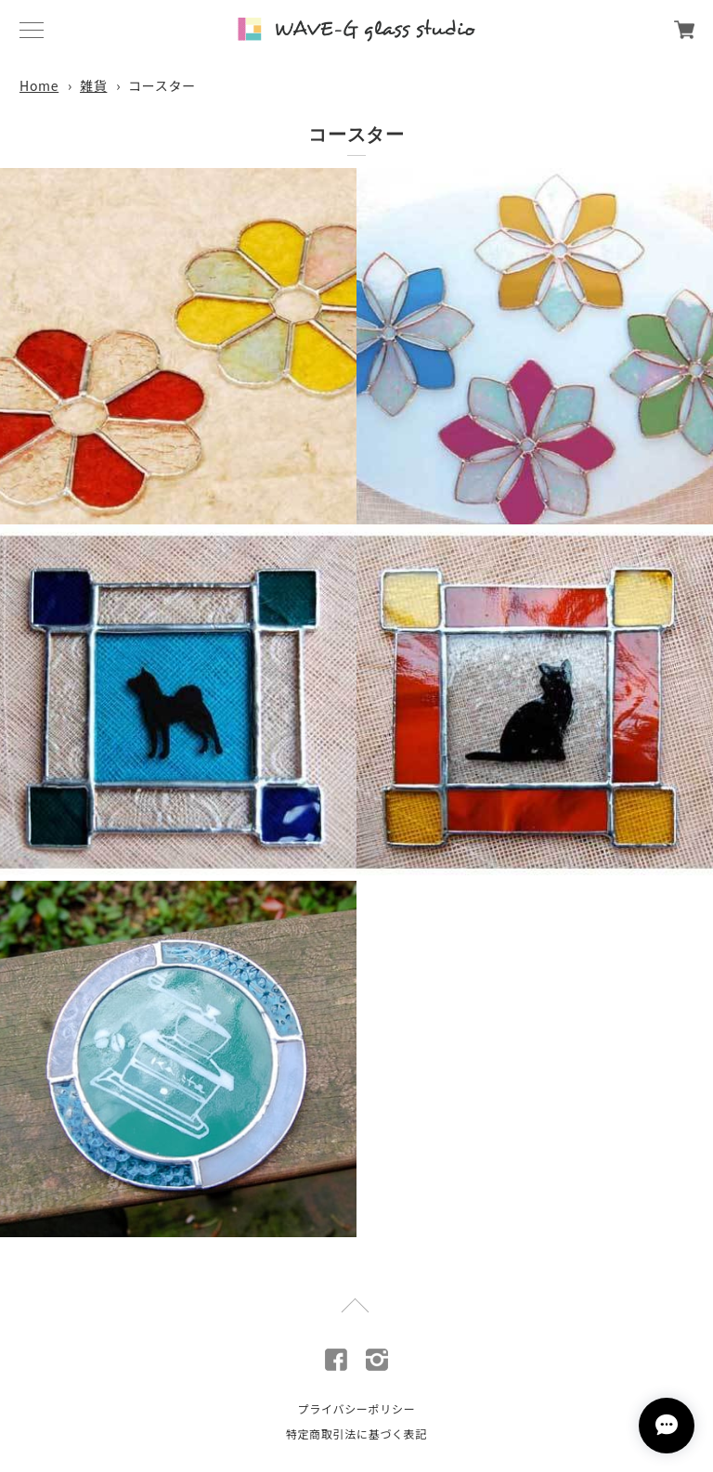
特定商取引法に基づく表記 (356, 1433)
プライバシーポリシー (357, 1408)
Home (38, 85)
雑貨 (93, 85)
